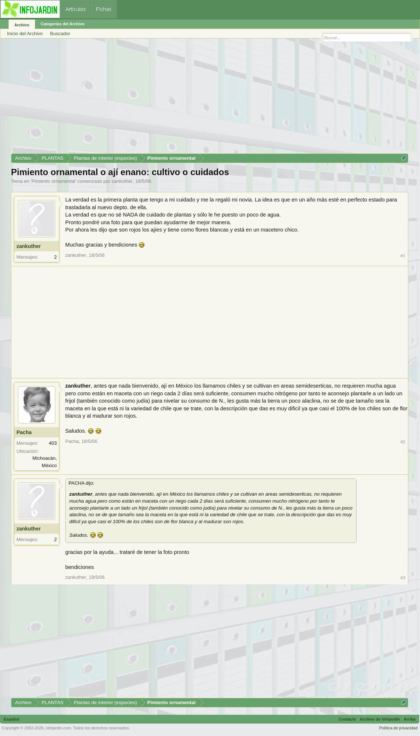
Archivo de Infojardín (380, 719)
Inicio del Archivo (25, 33)
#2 (403, 441)
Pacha (24, 432)
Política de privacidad (398, 728)
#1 (403, 255)
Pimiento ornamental (53, 181)
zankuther (122, 181)
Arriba (410, 719)
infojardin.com (58, 728)
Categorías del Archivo (62, 24)
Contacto (347, 719)
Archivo (21, 25)
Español (11, 719)
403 (53, 443)
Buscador (60, 33)
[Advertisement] (209, 98)
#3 (403, 577)
